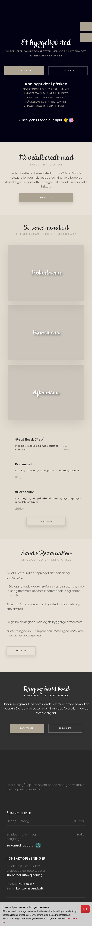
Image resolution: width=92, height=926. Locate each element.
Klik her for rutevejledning (24, 875)
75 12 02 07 (26, 884)
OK (85, 909)
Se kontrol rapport (20, 846)
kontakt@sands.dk (29, 889)
